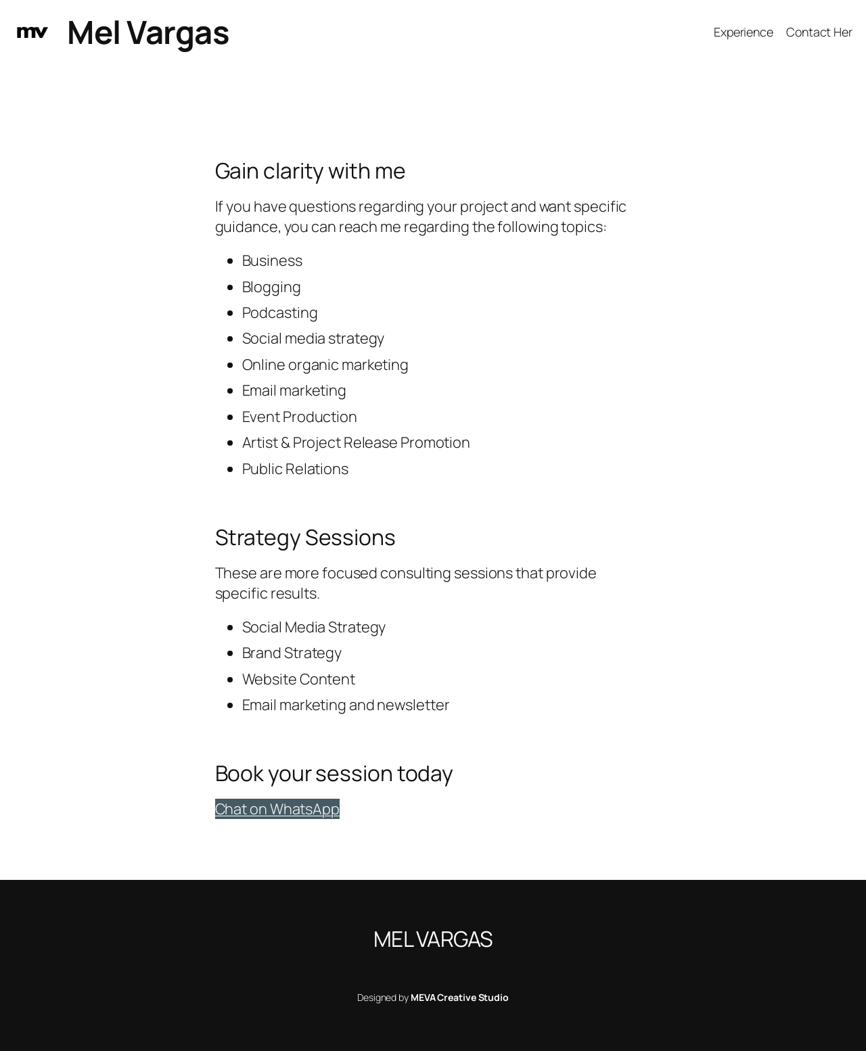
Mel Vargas (148, 31)
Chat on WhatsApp (277, 809)
